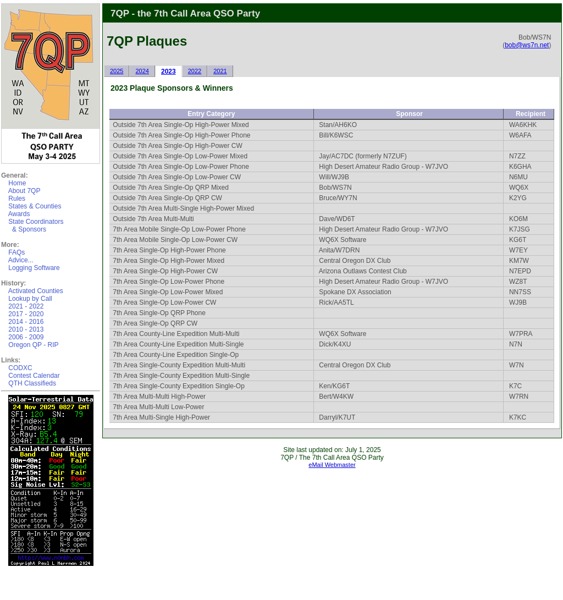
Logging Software (33, 268)
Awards (19, 214)
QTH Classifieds (32, 383)
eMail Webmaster (331, 464)
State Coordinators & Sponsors (32, 225)
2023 (168, 71)
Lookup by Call (30, 298)
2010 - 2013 (25, 329)
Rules (16, 198)
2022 (194, 71)
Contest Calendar (33, 375)
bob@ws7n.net (527, 45)
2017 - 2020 (25, 314)
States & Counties (34, 206)
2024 (141, 71)
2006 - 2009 (25, 337)
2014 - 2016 (25, 322)
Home (17, 183)
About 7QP (24, 191)
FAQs (16, 252)
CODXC (20, 368)
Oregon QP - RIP (33, 345)
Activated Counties (35, 291)
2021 (220, 71)
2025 (116, 71)
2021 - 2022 (25, 306)
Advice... (21, 260)
